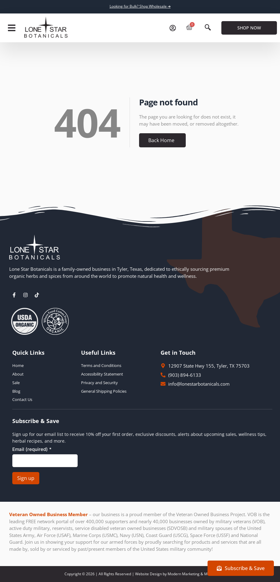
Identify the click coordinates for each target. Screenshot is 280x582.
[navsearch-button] (208, 28)
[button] (11, 27)
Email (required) (32, 449)
